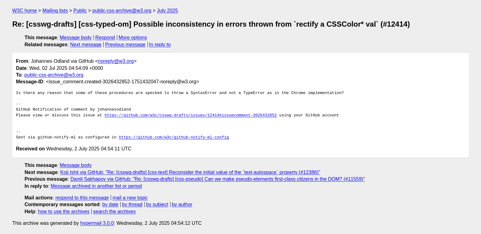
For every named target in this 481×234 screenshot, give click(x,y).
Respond (105, 37)
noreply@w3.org (116, 61)
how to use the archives (64, 211)
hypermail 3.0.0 (97, 223)
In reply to (160, 44)
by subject (157, 204)
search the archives (114, 211)
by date (110, 204)
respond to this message (82, 197)
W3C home (24, 10)
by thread (132, 204)
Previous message (125, 44)
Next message (86, 44)
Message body (76, 37)
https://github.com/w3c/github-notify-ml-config (174, 137)
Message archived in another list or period (96, 186)
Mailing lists (55, 10)
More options (133, 37)
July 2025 (167, 10)
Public (80, 10)
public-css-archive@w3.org (121, 10)
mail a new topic (130, 197)
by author (182, 204)
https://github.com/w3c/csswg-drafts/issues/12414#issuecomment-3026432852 (191, 115)
